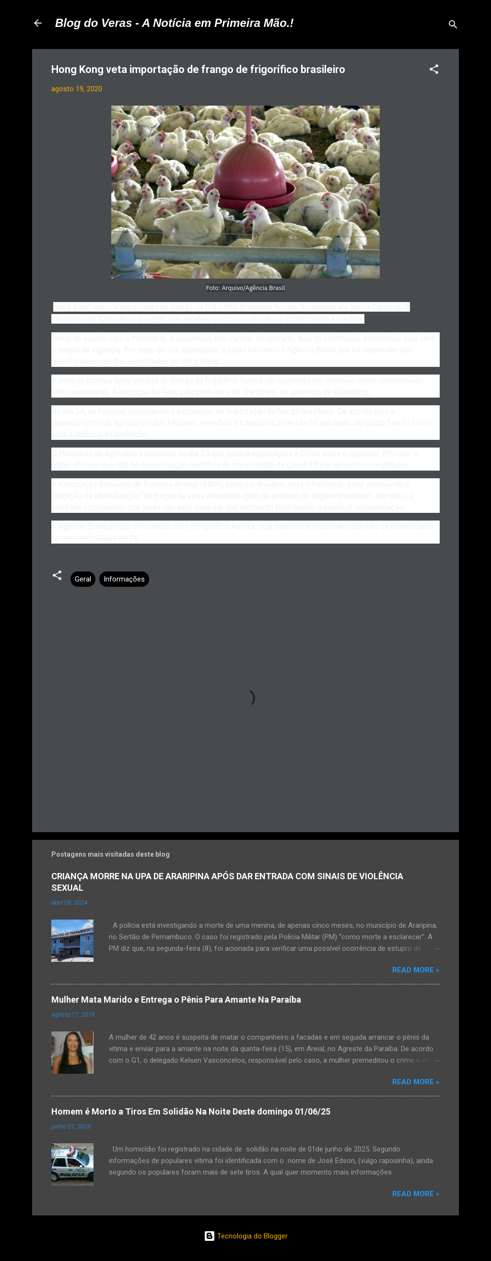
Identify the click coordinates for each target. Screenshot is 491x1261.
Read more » (416, 970)
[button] (434, 70)
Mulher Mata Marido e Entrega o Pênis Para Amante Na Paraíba (176, 999)
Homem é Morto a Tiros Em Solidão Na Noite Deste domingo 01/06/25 (190, 1111)
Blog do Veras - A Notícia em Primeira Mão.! (174, 22)
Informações (124, 579)
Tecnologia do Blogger (246, 1236)
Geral (83, 579)
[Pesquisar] (453, 26)
